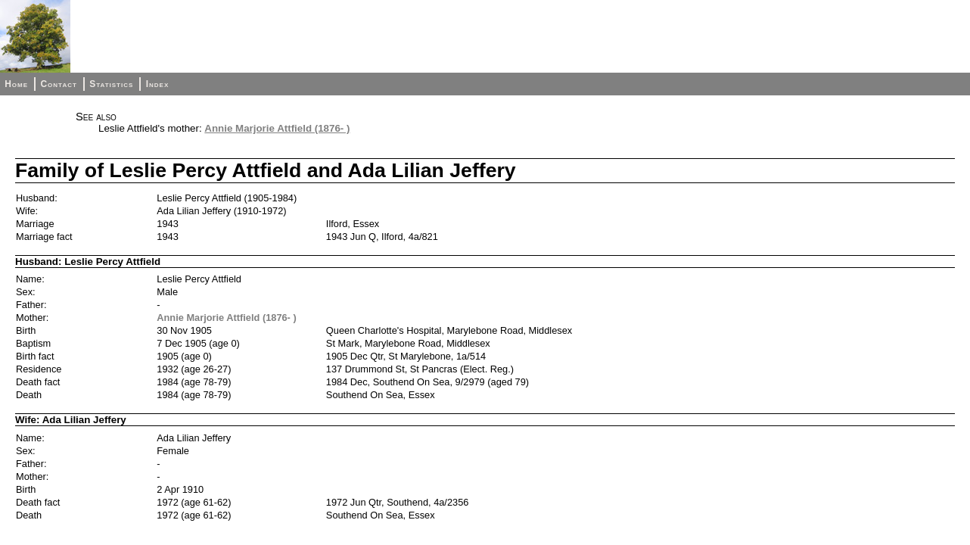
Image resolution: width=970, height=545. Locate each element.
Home (16, 84)
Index (157, 84)
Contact (58, 84)
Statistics (111, 84)
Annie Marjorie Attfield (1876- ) (277, 128)
